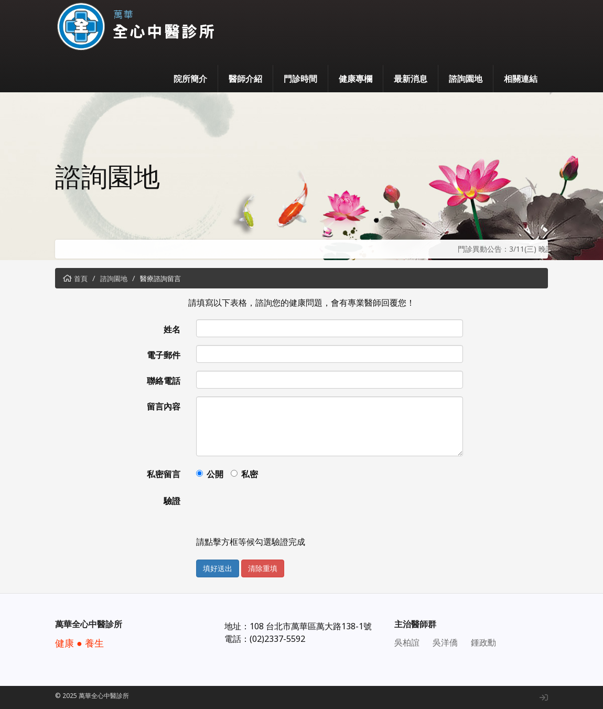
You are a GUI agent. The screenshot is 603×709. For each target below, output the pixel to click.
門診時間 (300, 78)
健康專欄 (355, 78)
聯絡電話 (163, 380)
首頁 (81, 278)
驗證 (172, 501)
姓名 (172, 329)
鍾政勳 (483, 642)
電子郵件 (163, 355)
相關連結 (520, 78)
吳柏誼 (406, 642)
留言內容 (163, 406)
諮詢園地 (465, 78)
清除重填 (262, 568)
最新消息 (410, 78)
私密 (249, 474)
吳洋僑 (445, 642)
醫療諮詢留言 (160, 278)
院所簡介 (190, 78)
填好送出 (217, 568)
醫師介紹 (245, 78)
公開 (215, 474)
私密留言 (163, 474)
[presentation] (276, 511)
